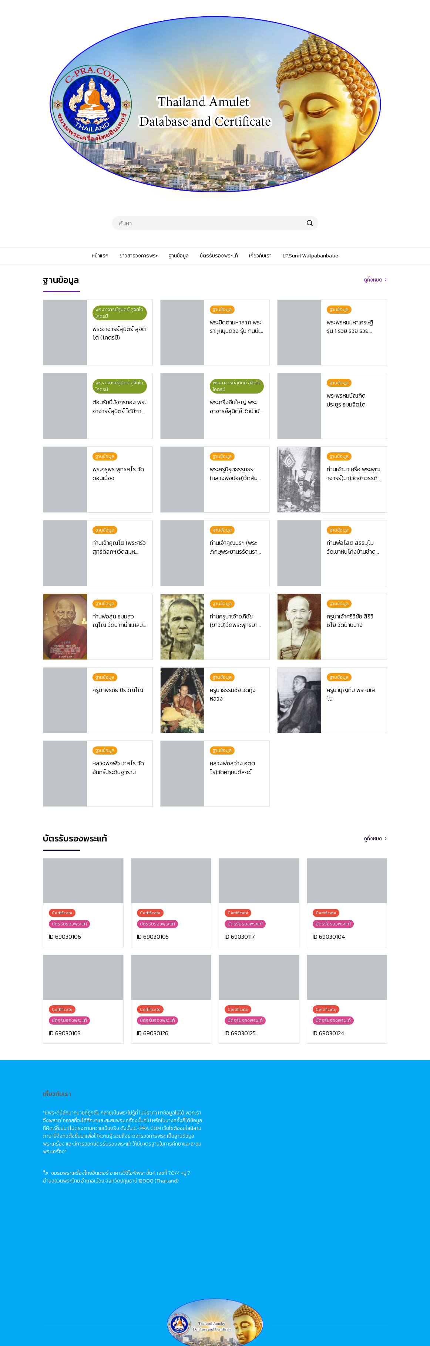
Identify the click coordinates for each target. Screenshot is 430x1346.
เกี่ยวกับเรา (185, 1159)
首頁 (328, 1104)
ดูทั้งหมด (373, 280)
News (254, 1118)
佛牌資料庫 (336, 1132)
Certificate (260, 1145)
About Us (259, 1159)
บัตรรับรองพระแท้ (193, 1145)
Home (255, 1104)
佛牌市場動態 (339, 1118)
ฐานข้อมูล (184, 1132)
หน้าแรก (182, 1104)
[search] (309, 223)
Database (259, 1132)
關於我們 (333, 1159)
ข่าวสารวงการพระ (193, 1118)
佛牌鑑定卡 (336, 1145)
